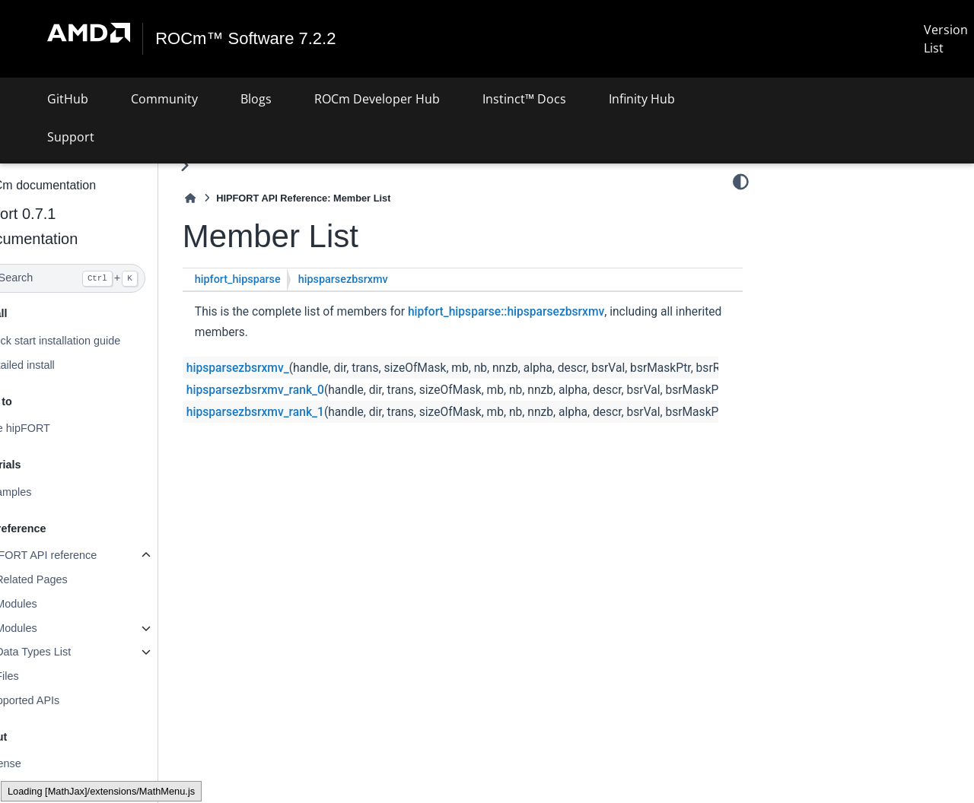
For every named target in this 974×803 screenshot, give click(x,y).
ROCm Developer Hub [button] (377, 98)
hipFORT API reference (76, 555)
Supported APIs (58, 700)
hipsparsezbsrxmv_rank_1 (292, 412)
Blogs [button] (256, 98)
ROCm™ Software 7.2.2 (246, 39)
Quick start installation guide (88, 341)
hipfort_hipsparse (274, 279)
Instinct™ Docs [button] (524, 98)
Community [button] (164, 98)
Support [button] (70, 137)
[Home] (226, 198)
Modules (52, 604)
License (39, 763)
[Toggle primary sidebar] (221, 165)
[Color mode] (741, 182)
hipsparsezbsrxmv (380, 279)
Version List (946, 38)
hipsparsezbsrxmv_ (274, 368)
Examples (44, 492)
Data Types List (69, 652)
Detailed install (55, 365)
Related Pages (67, 579)
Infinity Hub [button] (642, 98)
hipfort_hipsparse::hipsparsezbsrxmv (542, 312)
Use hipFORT (53, 428)
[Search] (97, 278)
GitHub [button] (67, 98)
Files (43, 676)
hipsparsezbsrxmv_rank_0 (292, 390)
